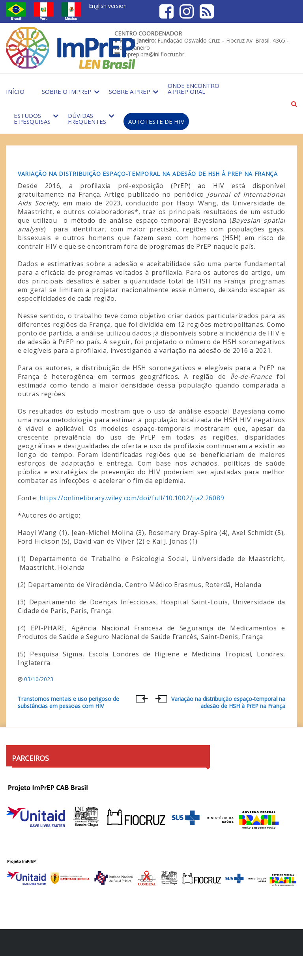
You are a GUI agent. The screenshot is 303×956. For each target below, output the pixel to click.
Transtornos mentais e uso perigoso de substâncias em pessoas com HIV (68, 702)
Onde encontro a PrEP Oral (193, 88)
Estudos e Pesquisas (32, 118)
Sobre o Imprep (67, 91)
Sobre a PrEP (129, 91)
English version (108, 5)
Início (15, 91)
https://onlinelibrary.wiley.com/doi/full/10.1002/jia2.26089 (131, 498)
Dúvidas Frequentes (87, 118)
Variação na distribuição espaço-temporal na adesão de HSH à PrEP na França (148, 173)
